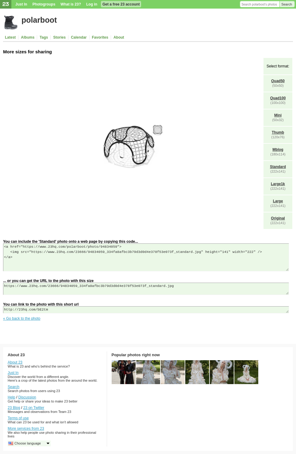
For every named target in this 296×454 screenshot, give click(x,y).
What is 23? (70, 4)
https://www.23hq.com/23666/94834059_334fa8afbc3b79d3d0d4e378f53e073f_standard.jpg (146, 289)
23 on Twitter (33, 408)
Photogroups (44, 4)
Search (286, 4)
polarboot (39, 20)
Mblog (277, 149)
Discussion (27, 397)
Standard (278, 167)
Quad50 (278, 81)
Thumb (278, 132)
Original (278, 218)
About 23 (15, 362)
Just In (21, 4)
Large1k (278, 184)
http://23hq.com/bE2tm (146, 309)
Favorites (100, 37)
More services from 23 (26, 428)
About (118, 37)
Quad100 (278, 98)
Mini (278, 115)
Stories (59, 37)
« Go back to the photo (21, 318)
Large (278, 201)
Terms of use (18, 418)
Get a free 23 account (121, 4)
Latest (10, 37)
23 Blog (14, 408)
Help (11, 397)
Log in (91, 4)
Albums (27, 37)
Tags (44, 37)
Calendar (78, 37)
